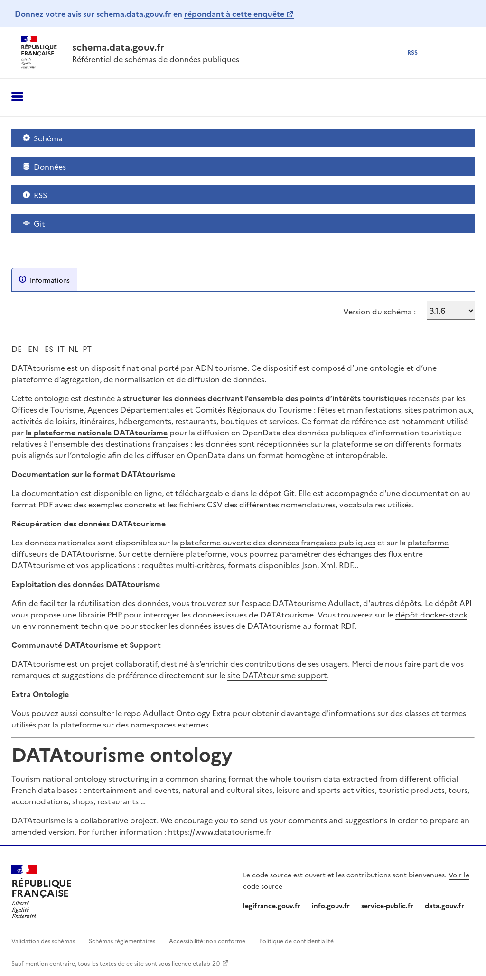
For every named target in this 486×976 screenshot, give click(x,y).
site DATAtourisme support (277, 675)
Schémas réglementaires (122, 941)
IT (60, 348)
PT (87, 348)
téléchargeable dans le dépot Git (235, 493)
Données (44, 166)
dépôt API (453, 603)
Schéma (43, 138)
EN (33, 348)
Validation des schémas (43, 941)
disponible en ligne (127, 493)
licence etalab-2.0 (196, 963)
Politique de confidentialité (296, 941)
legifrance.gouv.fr (271, 905)
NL (73, 348)
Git (34, 223)
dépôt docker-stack (431, 614)
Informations (44, 280)
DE (16, 348)
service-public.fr (387, 905)
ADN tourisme (221, 367)
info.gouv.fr (331, 905)
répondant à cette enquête (234, 13)
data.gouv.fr (444, 905)
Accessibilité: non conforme (207, 941)
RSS (35, 195)
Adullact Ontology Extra (187, 713)
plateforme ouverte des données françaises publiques (277, 542)
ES (49, 348)
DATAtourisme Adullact (315, 603)
